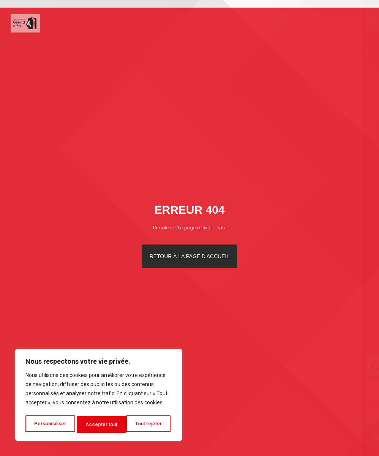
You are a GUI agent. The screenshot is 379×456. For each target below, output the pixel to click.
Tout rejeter (100, 424)
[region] (98, 396)
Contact (324, 22)
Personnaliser (50, 424)
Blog (292, 22)
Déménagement (144, 23)
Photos (261, 22)
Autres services (211, 23)
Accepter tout (148, 424)
